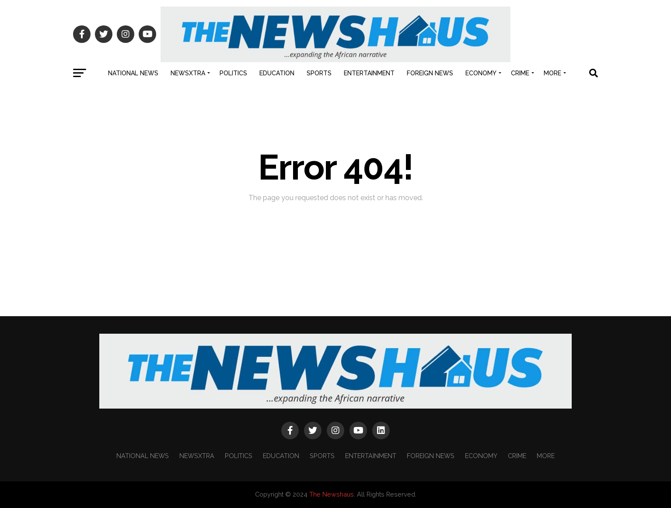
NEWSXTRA (188, 73)
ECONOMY (480, 73)
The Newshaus (331, 494)
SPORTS (319, 73)
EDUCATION (276, 73)
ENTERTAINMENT (369, 73)
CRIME (520, 73)
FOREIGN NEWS (430, 73)
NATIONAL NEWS (133, 73)
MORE (552, 73)
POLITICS (233, 73)
